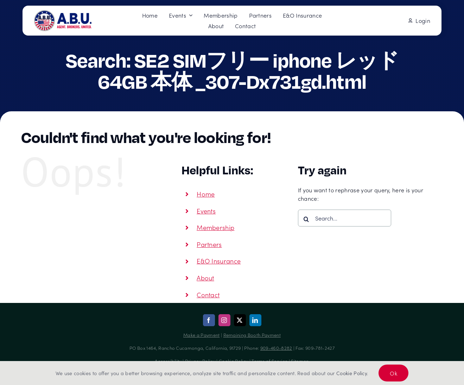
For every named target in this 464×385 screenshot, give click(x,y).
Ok (393, 373)
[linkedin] (255, 320)
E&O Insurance (219, 260)
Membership (215, 227)
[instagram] (224, 320)
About (205, 277)
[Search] (306, 219)
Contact (208, 294)
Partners (209, 244)
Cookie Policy (351, 373)
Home (206, 194)
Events (206, 210)
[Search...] (344, 218)
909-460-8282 (276, 347)
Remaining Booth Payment (252, 334)
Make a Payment (201, 334)
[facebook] (209, 320)
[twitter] (240, 320)
